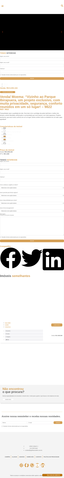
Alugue (14, 457)
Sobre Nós (30, 457)
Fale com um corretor (52, 475)
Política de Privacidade (51, 457)
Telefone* (2, 68)
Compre (7, 457)
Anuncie (21, 457)
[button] (2, 6)
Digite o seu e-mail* (4, 62)
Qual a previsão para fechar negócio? (9, 192)
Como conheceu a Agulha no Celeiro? (9, 184)
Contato (38, 457)
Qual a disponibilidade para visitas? (8, 200)
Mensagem (7, 214)
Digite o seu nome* (4, 56)
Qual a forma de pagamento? (7, 208)
